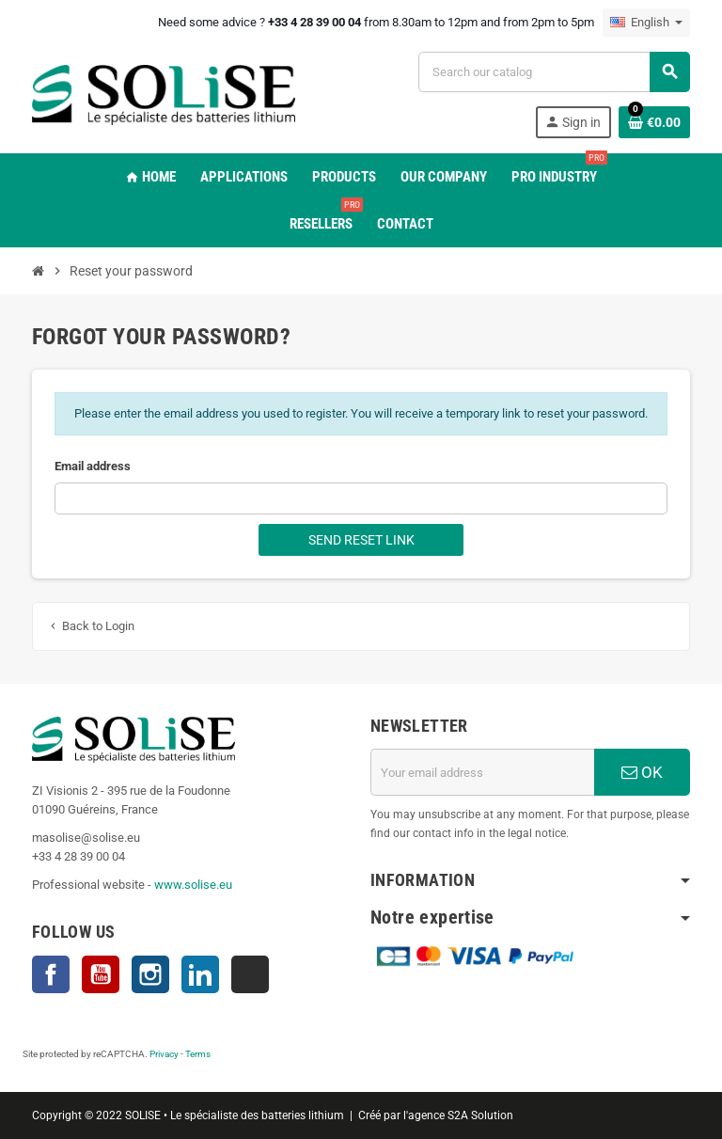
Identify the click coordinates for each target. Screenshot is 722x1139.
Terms (198, 1054)
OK (642, 772)
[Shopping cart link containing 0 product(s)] (654, 122)
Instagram (150, 974)
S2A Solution (480, 1115)
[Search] (553, 72)
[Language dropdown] (646, 22)
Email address (93, 466)
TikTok (250, 974)
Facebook (51, 974)
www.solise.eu (193, 885)
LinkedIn (200, 974)
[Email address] (482, 772)
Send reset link (361, 539)
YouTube (100, 974)
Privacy (164, 1054)
